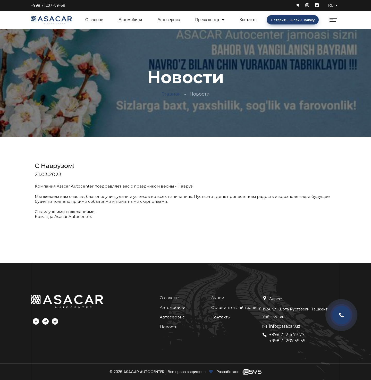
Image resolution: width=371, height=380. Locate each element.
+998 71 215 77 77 (287, 334)
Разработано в (230, 371)
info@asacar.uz (284, 326)
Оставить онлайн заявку (293, 20)
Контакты (248, 20)
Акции (217, 297)
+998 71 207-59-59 (48, 5)
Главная (171, 94)
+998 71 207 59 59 (287, 340)
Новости (169, 326)
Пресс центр (207, 20)
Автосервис (169, 20)
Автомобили (130, 20)
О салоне (94, 20)
